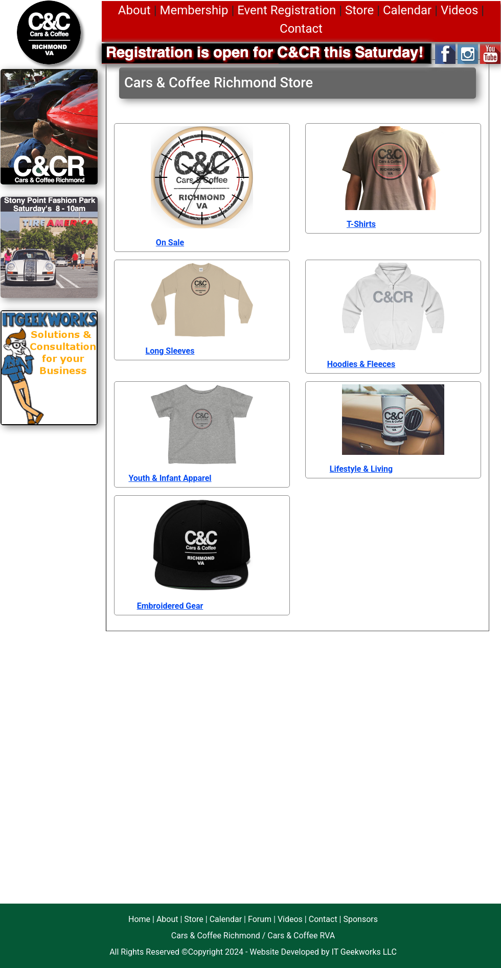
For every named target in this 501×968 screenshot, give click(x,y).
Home (139, 919)
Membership (194, 10)
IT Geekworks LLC (364, 952)
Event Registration (286, 10)
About (134, 10)
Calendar (407, 10)
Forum (259, 919)
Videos (459, 10)
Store (359, 10)
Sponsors (360, 919)
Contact (301, 28)
